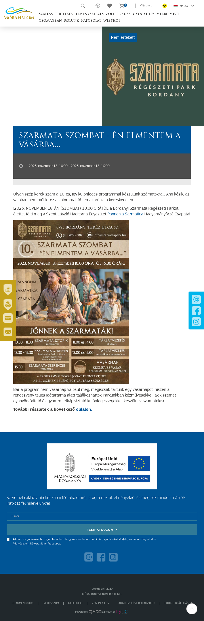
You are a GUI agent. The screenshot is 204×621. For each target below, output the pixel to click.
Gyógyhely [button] (143, 14)
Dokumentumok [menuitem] (23, 603)
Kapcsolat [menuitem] (75, 603)
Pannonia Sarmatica (125, 214)
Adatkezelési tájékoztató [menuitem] (136, 603)
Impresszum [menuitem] (51, 603)
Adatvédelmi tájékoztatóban (30, 543)
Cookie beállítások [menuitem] (178, 603)
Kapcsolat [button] (91, 21)
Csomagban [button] (50, 21)
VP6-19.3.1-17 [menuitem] (100, 603)
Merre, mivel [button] (168, 14)
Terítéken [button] (64, 14)
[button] (191, 608)
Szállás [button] (46, 14)
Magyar (183, 6)
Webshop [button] (111, 21)
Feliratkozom (102, 529)
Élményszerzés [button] (90, 14)
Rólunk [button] (71, 21)
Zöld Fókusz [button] (118, 14)
